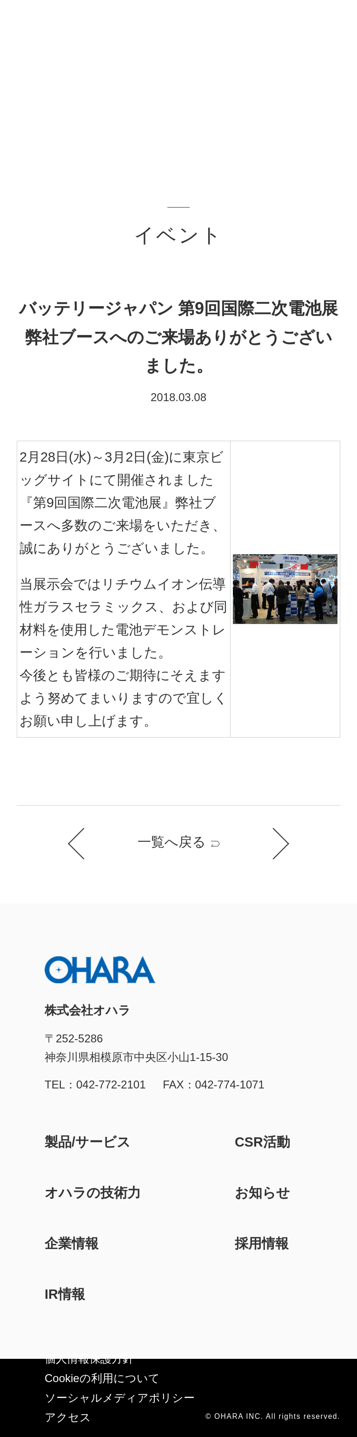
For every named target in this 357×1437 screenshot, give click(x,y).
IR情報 (65, 1294)
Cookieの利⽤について (102, 1378)
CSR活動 (262, 1142)
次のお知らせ (273, 844)
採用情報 (262, 1243)
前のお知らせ (83, 844)
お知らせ (262, 1192)
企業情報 (72, 1243)
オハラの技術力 (93, 1192)
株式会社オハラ (51, 25)
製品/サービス (88, 1142)
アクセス (68, 1417)
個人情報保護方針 (89, 1358)
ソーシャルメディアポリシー (120, 1397)
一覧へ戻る (172, 842)
